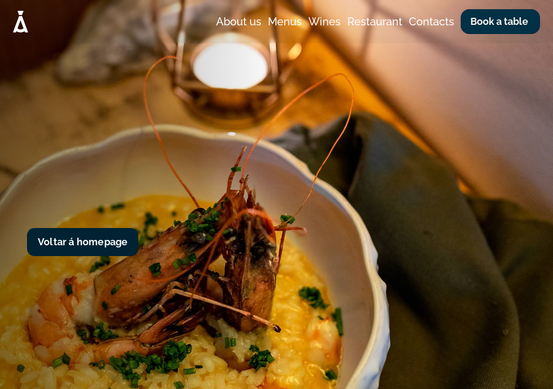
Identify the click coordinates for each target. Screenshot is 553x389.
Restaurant (374, 21)
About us (238, 21)
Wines (324, 21)
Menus (285, 21)
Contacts (431, 21)
